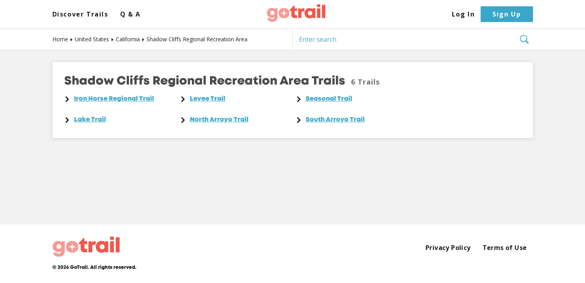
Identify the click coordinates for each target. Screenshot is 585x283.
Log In (463, 14)
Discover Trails (80, 14)
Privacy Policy (448, 248)
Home (60, 39)
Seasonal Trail (329, 99)
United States (92, 39)
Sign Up (506, 14)
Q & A (130, 14)
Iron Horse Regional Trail (114, 99)
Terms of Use (505, 248)
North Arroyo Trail (219, 120)
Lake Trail (90, 120)
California (128, 39)
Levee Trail (207, 99)
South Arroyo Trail (335, 120)
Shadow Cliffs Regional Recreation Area (197, 39)
